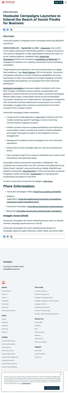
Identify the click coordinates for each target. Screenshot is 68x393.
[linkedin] (8, 30)
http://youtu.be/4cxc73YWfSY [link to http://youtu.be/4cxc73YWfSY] (47, 192)
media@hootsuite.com (11, 269)
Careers (4, 297)
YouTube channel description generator (47, 314)
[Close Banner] (61, 374)
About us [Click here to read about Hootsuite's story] (4, 294)
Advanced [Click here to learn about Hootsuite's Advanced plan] (5, 325)
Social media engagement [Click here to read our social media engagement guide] (10, 357)
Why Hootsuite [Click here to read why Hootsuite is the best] (6, 291)
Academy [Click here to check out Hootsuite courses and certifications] (38, 325)
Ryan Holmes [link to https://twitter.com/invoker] (29, 72)
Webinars (37, 335)
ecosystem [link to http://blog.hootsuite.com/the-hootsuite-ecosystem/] (36, 174)
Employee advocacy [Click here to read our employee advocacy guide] (8, 360)
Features (4, 332)
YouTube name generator (43, 310)
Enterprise (5, 329)
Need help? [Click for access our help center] (38, 350)
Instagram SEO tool (41, 304)
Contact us (38, 357)
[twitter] (11, 30)
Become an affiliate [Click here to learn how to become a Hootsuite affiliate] (41, 342)
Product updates (40, 354)
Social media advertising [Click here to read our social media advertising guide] (9, 367)
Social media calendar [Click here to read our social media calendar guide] (8, 354)
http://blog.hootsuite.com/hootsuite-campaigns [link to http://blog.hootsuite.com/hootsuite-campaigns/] (39, 211)
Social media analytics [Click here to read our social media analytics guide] (8, 344)
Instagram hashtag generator (44, 297)
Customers (5, 304)
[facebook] (4, 30)
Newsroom (5, 307)
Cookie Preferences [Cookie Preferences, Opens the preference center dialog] (52, 388)
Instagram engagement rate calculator (47, 301)
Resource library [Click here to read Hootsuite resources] (40, 332)
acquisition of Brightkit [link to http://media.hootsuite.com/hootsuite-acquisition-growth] (46, 59)
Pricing (4, 319)
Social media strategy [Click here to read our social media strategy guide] (8, 341)
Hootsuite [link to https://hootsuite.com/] (45, 48)
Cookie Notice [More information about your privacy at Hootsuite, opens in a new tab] (26, 383)
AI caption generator (41, 291)
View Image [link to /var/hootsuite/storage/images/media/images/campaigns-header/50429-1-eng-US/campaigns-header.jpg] (8, 36)
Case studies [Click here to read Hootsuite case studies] (38, 322)
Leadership (5, 301)
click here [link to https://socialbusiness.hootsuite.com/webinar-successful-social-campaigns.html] (48, 181)
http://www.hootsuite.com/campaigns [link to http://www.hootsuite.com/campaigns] (45, 206)
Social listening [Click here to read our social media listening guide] (6, 347)
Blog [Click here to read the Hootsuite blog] (36, 329)
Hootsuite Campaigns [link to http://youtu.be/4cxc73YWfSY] (13, 88)
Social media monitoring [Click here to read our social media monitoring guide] (9, 363)
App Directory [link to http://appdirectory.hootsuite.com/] (29, 171)
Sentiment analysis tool (42, 294)
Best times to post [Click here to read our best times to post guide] (7, 350)
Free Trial (58, 2)
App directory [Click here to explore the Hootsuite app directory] (39, 339)
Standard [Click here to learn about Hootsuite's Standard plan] (4, 322)
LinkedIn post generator (42, 307)
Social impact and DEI (8, 310)
